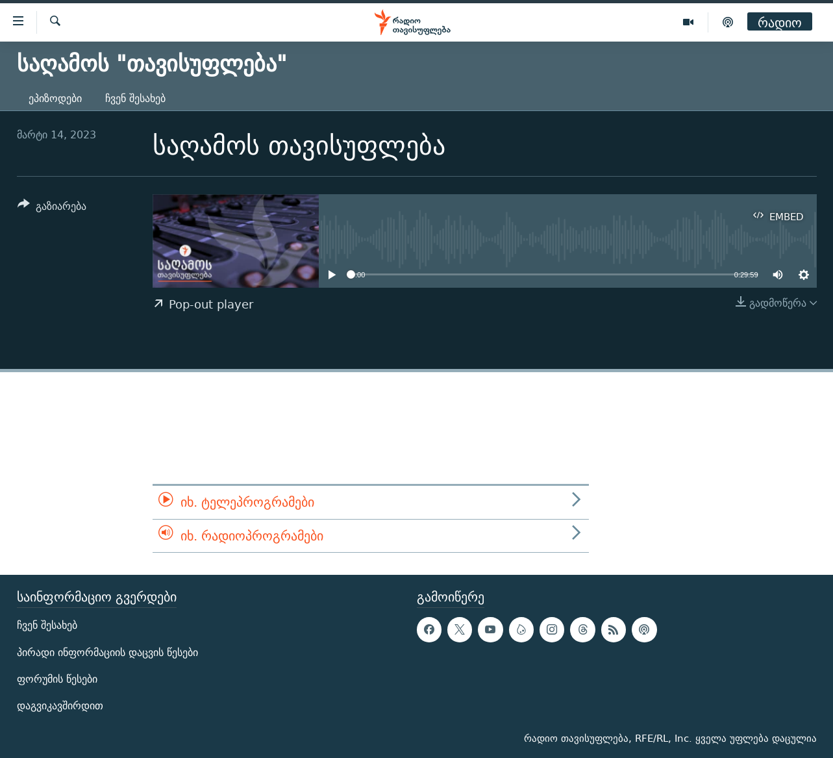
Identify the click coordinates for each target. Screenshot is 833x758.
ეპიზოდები (55, 98)
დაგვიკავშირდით (60, 706)
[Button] (52, 208)
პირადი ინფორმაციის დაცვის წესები (107, 652)
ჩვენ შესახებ (135, 98)
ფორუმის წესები (57, 679)
